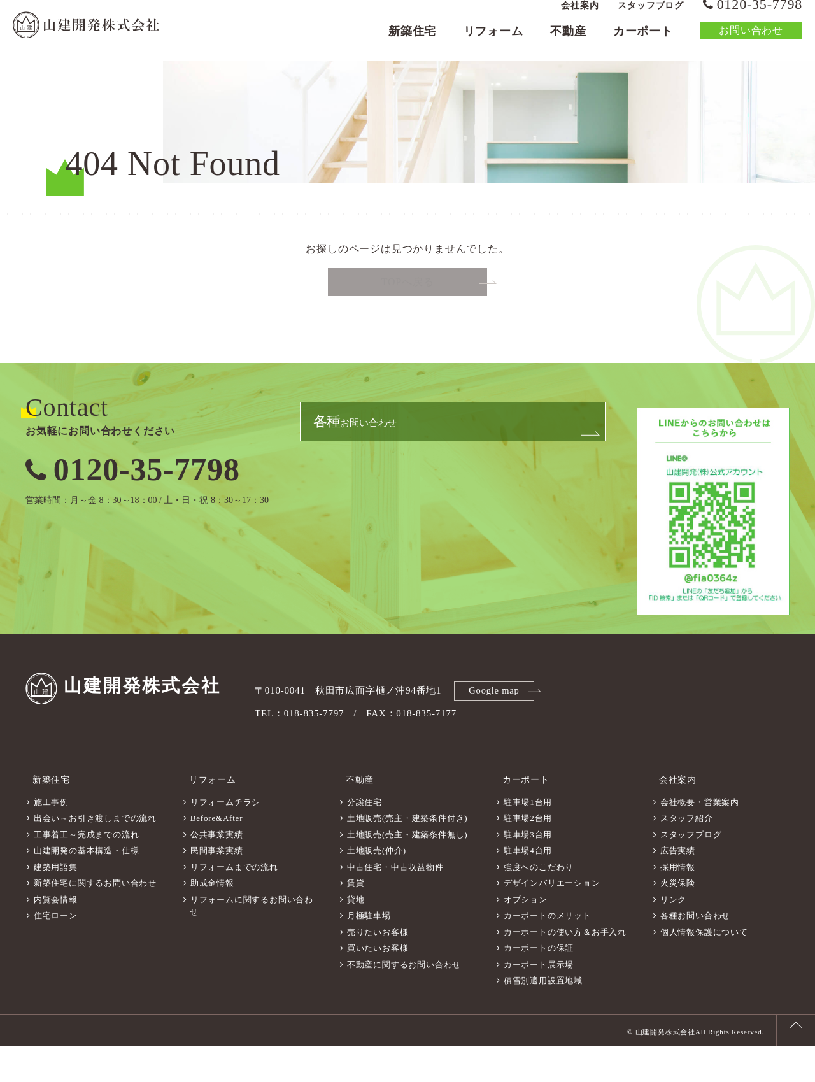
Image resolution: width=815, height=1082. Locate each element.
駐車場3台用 (528, 870)
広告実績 (677, 886)
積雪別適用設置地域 (543, 1016)
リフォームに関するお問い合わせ (251, 941)
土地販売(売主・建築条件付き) (407, 853)
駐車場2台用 (528, 853)
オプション (526, 935)
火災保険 (677, 918)
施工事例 (51, 838)
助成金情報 (212, 918)
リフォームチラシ (225, 838)
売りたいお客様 (378, 967)
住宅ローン (56, 951)
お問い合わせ (751, 41)
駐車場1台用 (528, 838)
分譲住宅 (364, 838)
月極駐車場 (369, 951)
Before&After (216, 853)
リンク (673, 935)
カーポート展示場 (539, 1000)
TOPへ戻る (407, 326)
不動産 (568, 42)
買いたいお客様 (378, 983)
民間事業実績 (216, 886)
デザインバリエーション (552, 918)
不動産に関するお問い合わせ (404, 1000)
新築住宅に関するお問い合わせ (95, 918)
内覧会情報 (56, 935)
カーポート (643, 42)
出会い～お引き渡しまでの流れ (95, 853)
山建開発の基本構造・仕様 (86, 886)
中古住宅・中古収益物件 (395, 903)
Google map (496, 733)
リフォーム (493, 42)
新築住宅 (412, 42)
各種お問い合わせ (695, 951)
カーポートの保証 (539, 983)
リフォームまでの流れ (234, 903)
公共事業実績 (216, 870)
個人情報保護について (704, 967)
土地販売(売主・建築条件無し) (407, 870)
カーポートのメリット (548, 951)
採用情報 (677, 903)
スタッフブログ (651, 16)
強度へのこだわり (539, 903)
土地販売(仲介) (376, 886)
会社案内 (580, 16)
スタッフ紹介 (686, 853)
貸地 (356, 935)
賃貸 (356, 918)
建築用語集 (56, 903)
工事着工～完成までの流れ (86, 870)
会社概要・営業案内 (699, 838)
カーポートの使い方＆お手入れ (565, 967)
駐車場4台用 (528, 886)
